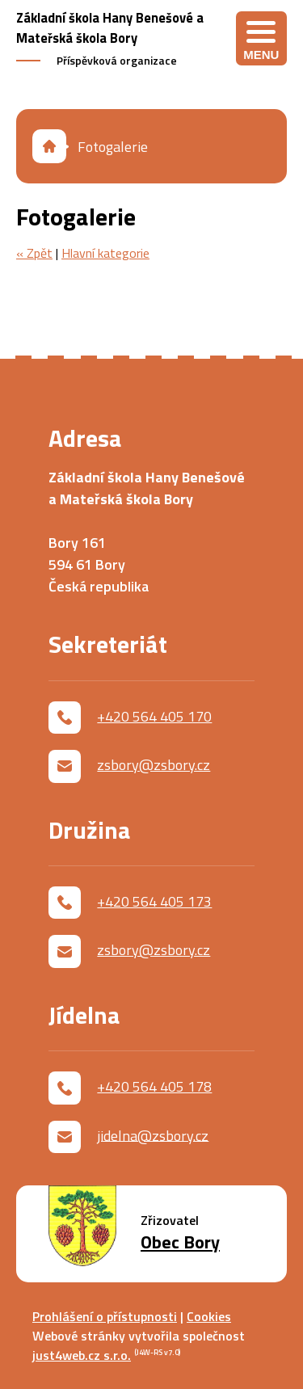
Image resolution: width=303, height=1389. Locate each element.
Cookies (209, 1316)
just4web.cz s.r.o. (81, 1355)
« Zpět (34, 253)
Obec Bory (180, 1242)
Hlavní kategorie (105, 253)
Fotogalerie (113, 147)
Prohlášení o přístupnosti (104, 1316)
